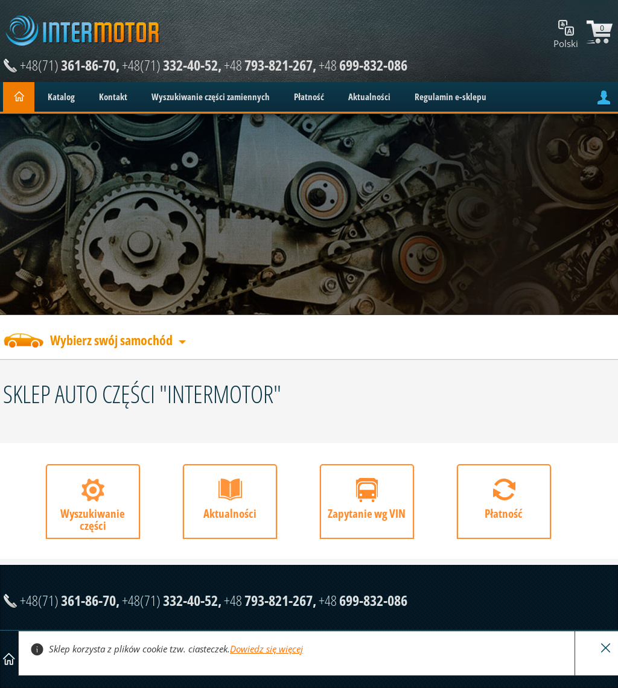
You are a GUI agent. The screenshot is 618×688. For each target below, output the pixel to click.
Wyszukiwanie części (92, 520)
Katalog (61, 97)
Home (18, 97)
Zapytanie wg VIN (367, 513)
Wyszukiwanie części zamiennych (210, 97)
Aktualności (369, 97)
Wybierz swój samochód (111, 341)
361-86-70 (68, 65)
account (603, 98)
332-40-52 (170, 65)
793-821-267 (268, 65)
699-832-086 (363, 65)
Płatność (309, 97)
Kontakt (113, 97)
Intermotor (82, 31)
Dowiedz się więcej (266, 649)
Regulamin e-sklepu (450, 97)
